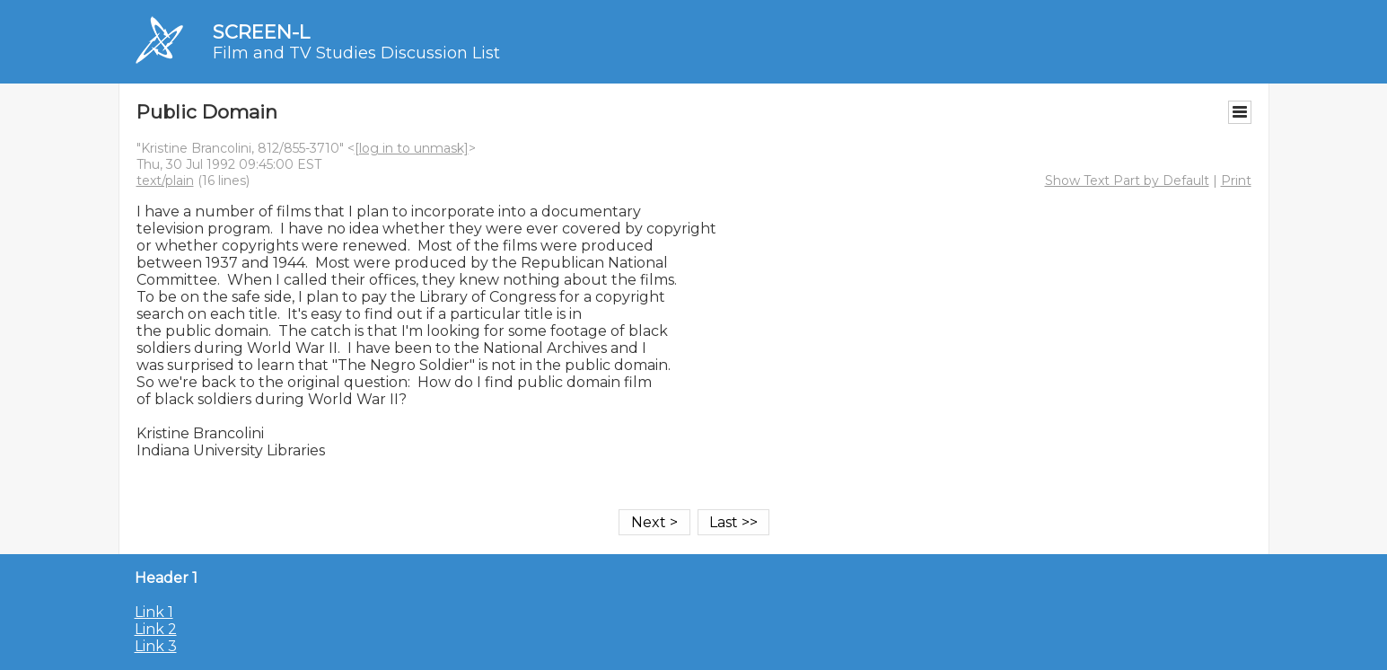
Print (1236, 180)
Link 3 (156, 646)
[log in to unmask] (412, 148)
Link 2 (156, 629)
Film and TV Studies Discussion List (356, 53)
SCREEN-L (261, 32)
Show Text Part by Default (1127, 180)
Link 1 (154, 612)
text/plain (165, 180)
